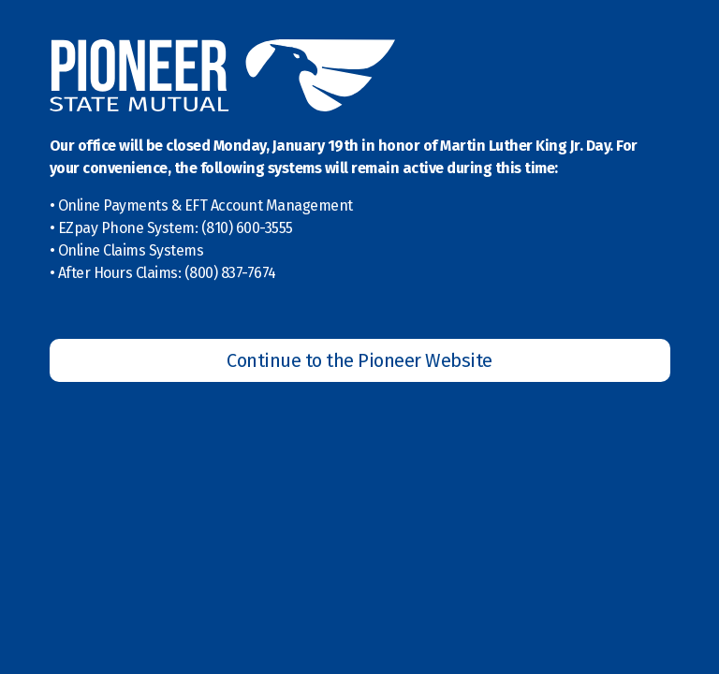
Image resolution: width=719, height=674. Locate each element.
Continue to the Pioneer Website (359, 360)
